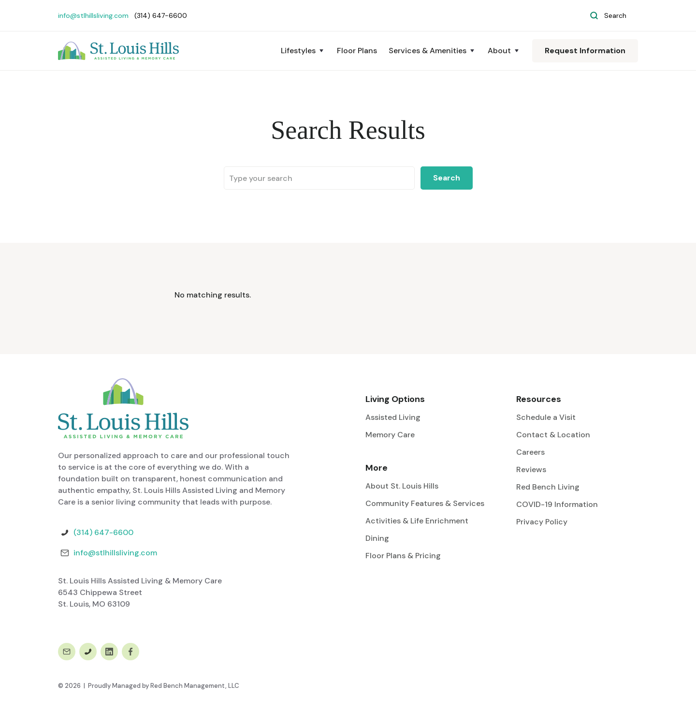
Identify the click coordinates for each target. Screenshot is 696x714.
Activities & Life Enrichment (416, 521)
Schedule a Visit (546, 417)
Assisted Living (392, 417)
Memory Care (390, 435)
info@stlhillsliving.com (93, 15)
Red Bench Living (548, 487)
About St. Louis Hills (401, 486)
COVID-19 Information (557, 504)
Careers (530, 452)
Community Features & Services (424, 503)
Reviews (531, 469)
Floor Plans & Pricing (403, 555)
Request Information (585, 50)
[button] (303, 51)
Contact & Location (553, 435)
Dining (377, 538)
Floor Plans (357, 50)
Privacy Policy (541, 522)
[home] (118, 51)
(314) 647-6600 (103, 532)
